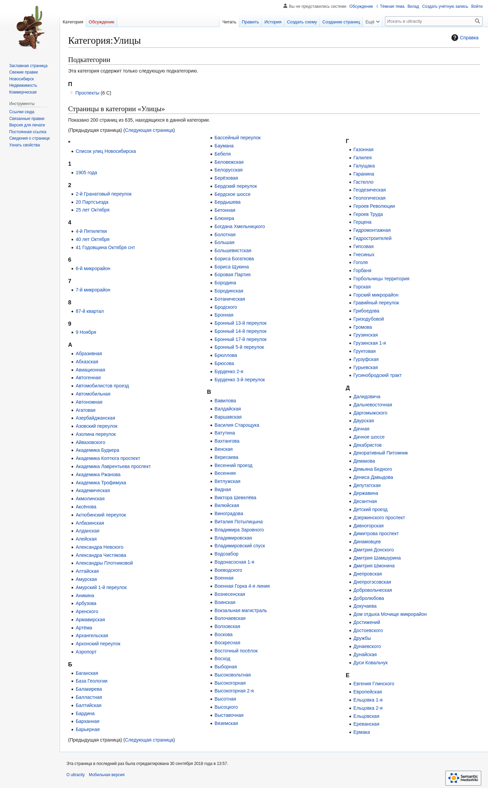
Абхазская (87, 361)
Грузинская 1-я (369, 343)
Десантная (365, 501)
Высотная (225, 699)
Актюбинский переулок (101, 515)
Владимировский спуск (240, 545)
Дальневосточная (372, 404)
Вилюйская (227, 505)
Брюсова (224, 363)
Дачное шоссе (369, 437)
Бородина (225, 282)
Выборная (226, 666)
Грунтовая (364, 351)
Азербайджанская (95, 418)
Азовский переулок (96, 426)
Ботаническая (230, 299)
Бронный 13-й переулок (241, 323)
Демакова (364, 461)
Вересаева (226, 457)
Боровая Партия (232, 274)
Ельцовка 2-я (368, 708)
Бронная (224, 315)
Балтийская (88, 705)
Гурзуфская (366, 359)
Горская (362, 286)
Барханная (87, 721)
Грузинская (365, 335)
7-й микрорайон (93, 289)
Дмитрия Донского (373, 549)
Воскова (223, 634)
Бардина (85, 713)
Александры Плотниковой (104, 563)
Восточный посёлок (236, 650)
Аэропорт (86, 651)
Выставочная (229, 715)
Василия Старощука (237, 425)
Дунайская (365, 654)
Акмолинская (90, 498)
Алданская (87, 530)
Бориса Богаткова (234, 258)
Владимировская (233, 538)
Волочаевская (230, 618)
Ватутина (225, 433)
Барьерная (88, 729)
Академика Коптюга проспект (108, 458)
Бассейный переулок (238, 137)
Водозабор (226, 554)
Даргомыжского (370, 413)
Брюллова (226, 355)
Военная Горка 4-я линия (242, 586)
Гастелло (363, 182)
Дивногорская (368, 525)
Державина (365, 493)
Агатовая (85, 410)
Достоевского (368, 630)
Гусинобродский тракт (377, 375)
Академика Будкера (97, 450)
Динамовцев (367, 541)
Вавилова (225, 400)
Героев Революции (374, 206)
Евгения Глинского (373, 683)
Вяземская (226, 723)
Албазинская (90, 523)
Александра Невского (99, 547)
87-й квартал (90, 311)
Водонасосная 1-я (234, 562)
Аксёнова (86, 506)
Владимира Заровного (239, 529)
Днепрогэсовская (372, 582)
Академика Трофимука (101, 482)
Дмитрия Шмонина (374, 565)
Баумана (224, 145)
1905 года (86, 172)
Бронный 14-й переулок (241, 331)
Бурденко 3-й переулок (240, 379)
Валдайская (228, 408)
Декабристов (367, 445)
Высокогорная (230, 683)
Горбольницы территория (381, 278)
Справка (464, 37)
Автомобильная (93, 394)
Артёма (84, 627)
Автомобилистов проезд (102, 385)
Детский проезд (370, 509)
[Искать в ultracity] (434, 21)
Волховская (227, 626)
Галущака (364, 165)
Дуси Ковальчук (370, 662)
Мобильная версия (107, 774)
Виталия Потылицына (239, 521)
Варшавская (228, 417)
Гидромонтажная (372, 230)
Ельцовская (366, 716)
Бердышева (228, 202)
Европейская (367, 691)
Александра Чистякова (101, 555)
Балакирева (89, 689)
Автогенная (88, 377)
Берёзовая (226, 178)
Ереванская (366, 724)
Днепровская (367, 574)
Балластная (89, 697)
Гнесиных (363, 254)
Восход (222, 658)
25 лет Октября (92, 210)
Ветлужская (227, 481)
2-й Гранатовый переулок (103, 194)
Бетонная (225, 210)
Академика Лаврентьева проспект (113, 466)
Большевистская (233, 250)
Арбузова (86, 603)
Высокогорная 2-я (234, 690)
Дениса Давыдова (373, 477)
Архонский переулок (98, 643)
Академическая (93, 490)
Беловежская (229, 162)
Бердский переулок (236, 186)
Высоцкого (226, 707)
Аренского (87, 611)
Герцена (362, 222)
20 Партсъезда (92, 202)
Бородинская (229, 291)
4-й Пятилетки (91, 231)
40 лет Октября (92, 239)
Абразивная (89, 353)
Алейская (86, 539)
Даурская (363, 420)
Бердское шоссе (232, 194)
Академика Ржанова (98, 474)
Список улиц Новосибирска (106, 151)
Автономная (89, 402)
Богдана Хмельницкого (240, 226)
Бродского (226, 307)
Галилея (362, 157)
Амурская (86, 579)
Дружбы (362, 638)
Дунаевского (367, 646)
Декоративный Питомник (380, 453)
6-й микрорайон (93, 268)
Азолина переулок (96, 434)
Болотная (225, 234)
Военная (224, 578)
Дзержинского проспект (379, 517)
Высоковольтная (233, 675)
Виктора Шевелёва (235, 497)
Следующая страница (149, 130)
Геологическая (369, 198)
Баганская (87, 673)
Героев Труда (368, 214)
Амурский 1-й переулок (101, 587)
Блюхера (224, 218)
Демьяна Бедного (372, 469)
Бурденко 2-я (229, 371)
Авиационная (90, 369)
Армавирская (90, 619)
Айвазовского (90, 442)
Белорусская (229, 170)
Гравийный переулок (376, 302)
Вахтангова (227, 441)
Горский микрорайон (376, 295)
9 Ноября (86, 332)
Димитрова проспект (376, 533)
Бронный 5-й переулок (239, 347)
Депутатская (367, 485)
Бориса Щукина (232, 266)
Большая (225, 242)
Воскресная (227, 642)
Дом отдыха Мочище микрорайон (390, 614)
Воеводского (228, 570)
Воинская (225, 602)
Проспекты (87, 93)
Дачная (361, 428)
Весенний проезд (233, 465)
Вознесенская (230, 594)
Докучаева (365, 606)
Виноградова (229, 513)
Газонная (363, 149)
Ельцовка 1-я (368, 700)
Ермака (361, 732)
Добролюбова (368, 598)
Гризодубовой (368, 319)
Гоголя (360, 262)
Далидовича (367, 396)
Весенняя (225, 473)
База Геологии (91, 681)
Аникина (85, 595)
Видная (223, 489)
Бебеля (223, 154)
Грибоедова (366, 311)
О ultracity (75, 774)
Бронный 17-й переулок (241, 339)
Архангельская (92, 635)
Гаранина (363, 174)
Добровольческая (372, 590)
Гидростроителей (372, 238)
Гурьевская (365, 367)
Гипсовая (363, 246)
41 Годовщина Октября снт (105, 247)
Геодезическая (369, 190)
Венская (224, 449)
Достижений (366, 622)
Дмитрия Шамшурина (377, 558)
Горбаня (362, 270)
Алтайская (87, 571)
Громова (362, 327)
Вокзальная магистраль (241, 610)
